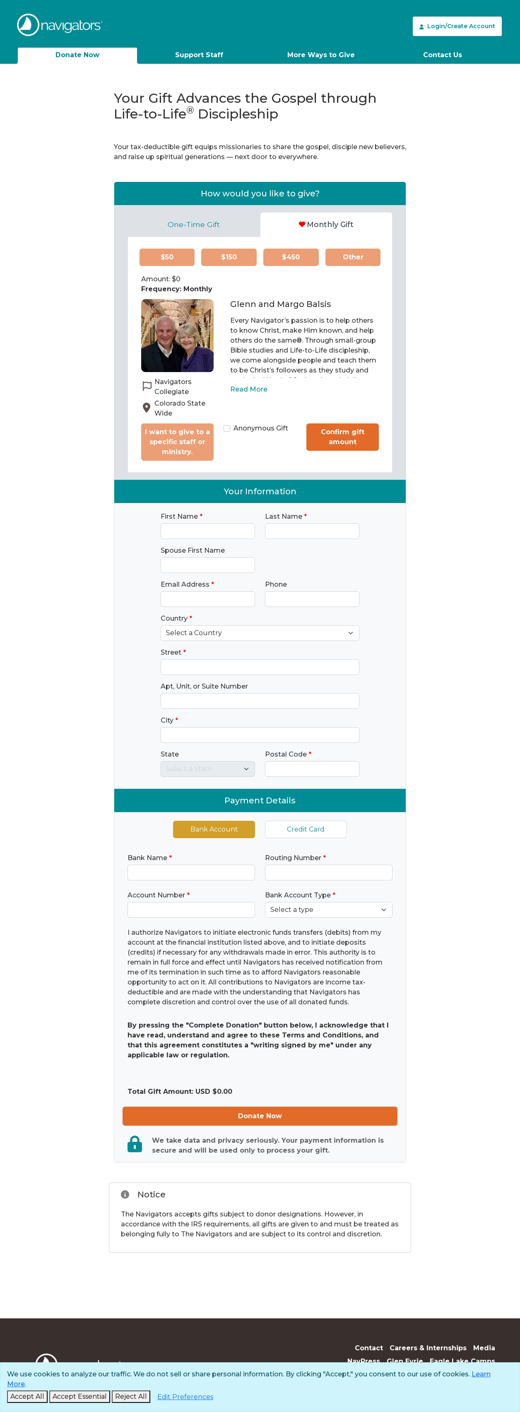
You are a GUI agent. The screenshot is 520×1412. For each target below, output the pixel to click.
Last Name (286, 516)
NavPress (363, 1361)
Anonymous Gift (261, 428)
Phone (276, 584)
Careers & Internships (428, 1348)
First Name (181, 516)
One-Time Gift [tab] (194, 224)
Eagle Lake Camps (462, 1361)
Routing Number (295, 858)
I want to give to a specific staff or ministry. (177, 442)
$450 (291, 257)
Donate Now (77, 55)
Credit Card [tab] (306, 829)
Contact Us (442, 55)
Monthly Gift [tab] (326, 224)
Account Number (159, 895)
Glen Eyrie (405, 1361)
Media (484, 1348)
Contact (369, 1348)
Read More (248, 389)
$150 (229, 257)
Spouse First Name (193, 550)
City (169, 720)
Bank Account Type (300, 895)
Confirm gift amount (342, 437)
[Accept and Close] (27, 1396)
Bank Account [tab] (214, 829)
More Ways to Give (321, 55)
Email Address (187, 584)
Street (173, 652)
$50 (167, 257)
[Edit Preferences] (185, 1397)
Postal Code (288, 754)
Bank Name (150, 858)
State (170, 754)
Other (353, 257)
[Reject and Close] (131, 1396)
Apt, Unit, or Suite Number (204, 686)
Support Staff (199, 55)
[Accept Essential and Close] (79, 1396)
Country (176, 618)
